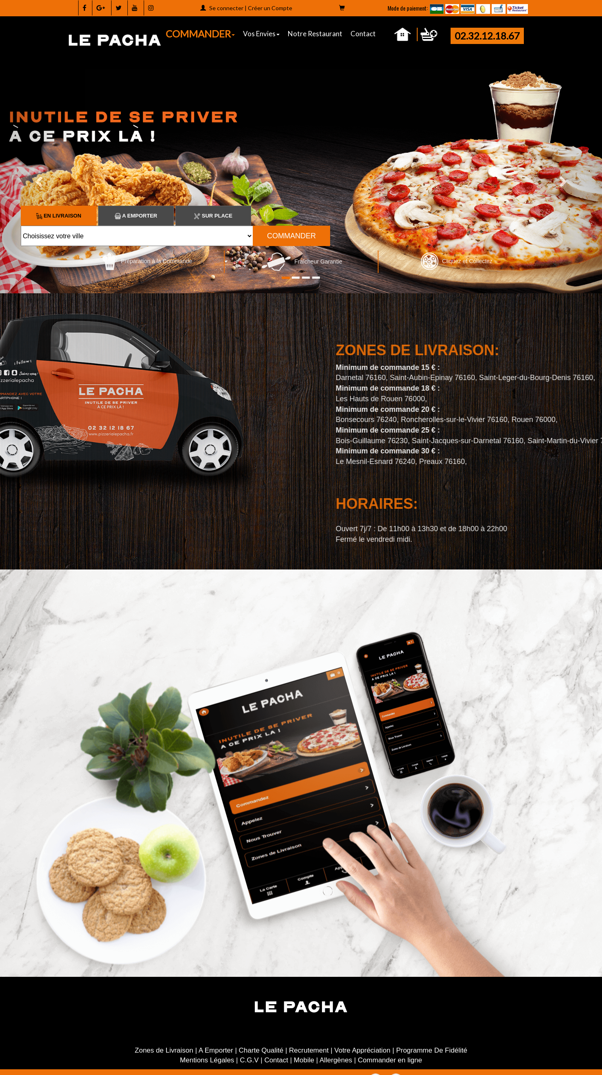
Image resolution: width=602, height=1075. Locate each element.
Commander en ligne (390, 1060)
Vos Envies (261, 33)
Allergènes (336, 1060)
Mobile (304, 1060)
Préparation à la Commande (147, 261)
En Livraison (58, 216)
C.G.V (249, 1060)
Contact (363, 33)
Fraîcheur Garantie (302, 261)
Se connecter (226, 7)
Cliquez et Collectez (457, 261)
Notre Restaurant (315, 33)
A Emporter (136, 216)
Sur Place (213, 216)
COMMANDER (200, 34)
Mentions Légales (207, 1060)
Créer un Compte (270, 7)
